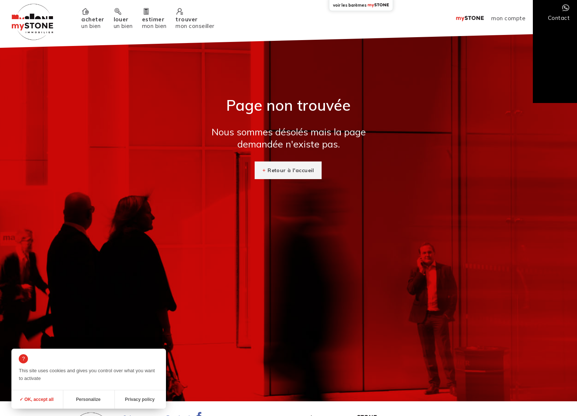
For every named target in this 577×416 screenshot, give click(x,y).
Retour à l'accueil (291, 170)
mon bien (154, 22)
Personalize (88, 399)
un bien (92, 22)
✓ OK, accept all (37, 399)
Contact (559, 17)
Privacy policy (140, 399)
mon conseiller (195, 22)
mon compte (508, 18)
